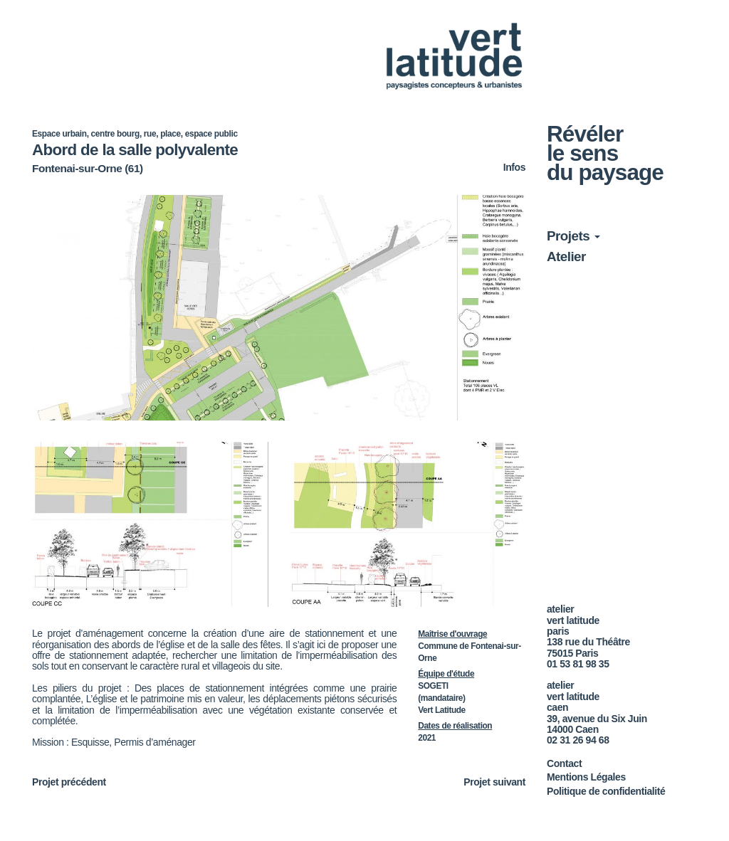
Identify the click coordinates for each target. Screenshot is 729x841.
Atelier (566, 256)
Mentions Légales (586, 777)
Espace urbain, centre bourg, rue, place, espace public (135, 134)
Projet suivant (494, 782)
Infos (514, 167)
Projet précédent (69, 782)
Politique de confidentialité (606, 791)
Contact (564, 763)
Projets (573, 235)
